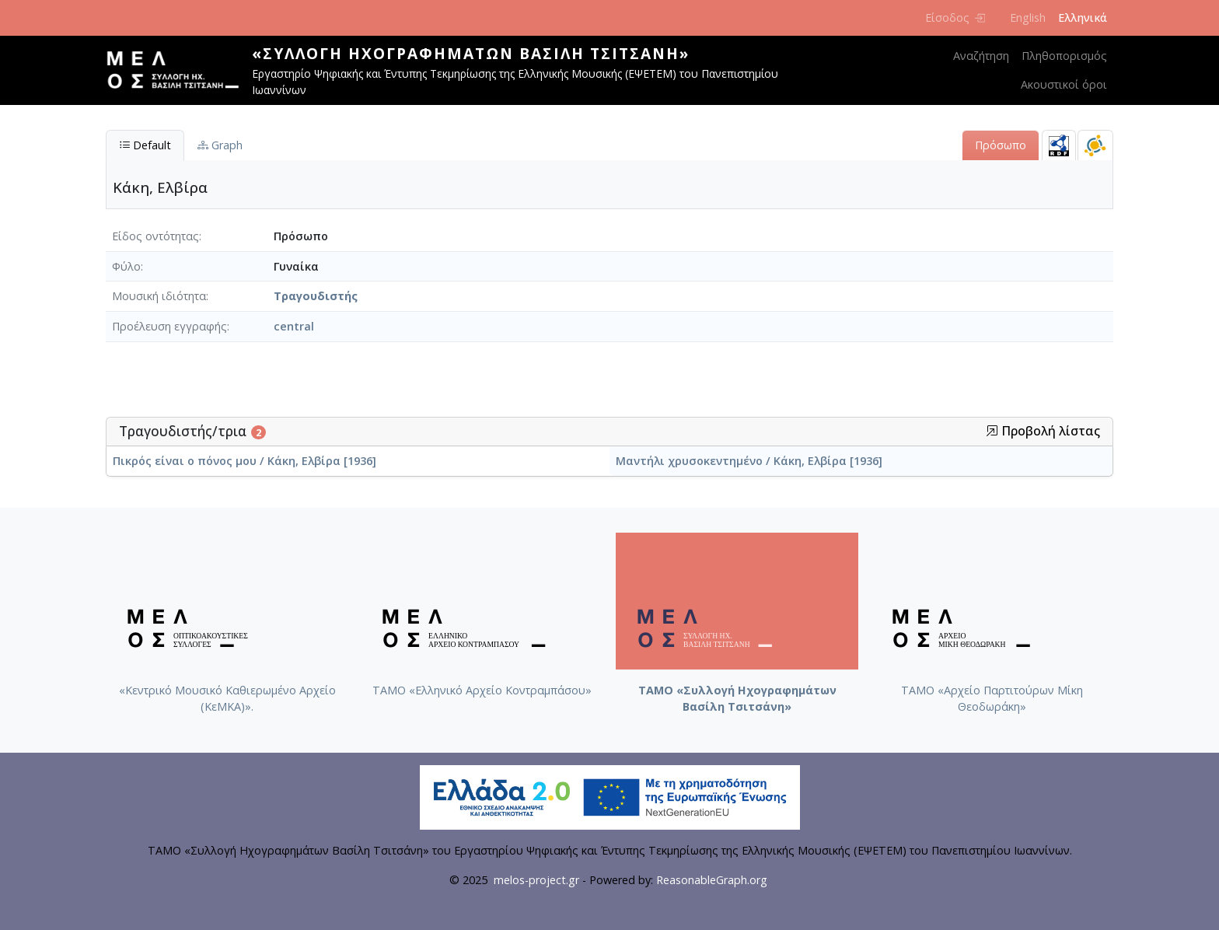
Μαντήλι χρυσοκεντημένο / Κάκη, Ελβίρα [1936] (749, 460)
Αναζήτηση (981, 55)
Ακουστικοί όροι (1064, 84)
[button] (992, 430)
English (1028, 17)
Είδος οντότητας (155, 236)
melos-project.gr (536, 879)
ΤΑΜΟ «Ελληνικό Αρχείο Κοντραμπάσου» (482, 690)
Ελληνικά (1082, 17)
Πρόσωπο (1000, 145)
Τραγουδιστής (316, 295)
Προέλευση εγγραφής (169, 326)
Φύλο (126, 266)
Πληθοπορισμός (1064, 55)
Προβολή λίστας (1043, 431)
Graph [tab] (220, 145)
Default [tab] (145, 145)
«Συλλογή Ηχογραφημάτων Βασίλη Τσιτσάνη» (471, 53)
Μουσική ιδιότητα (159, 295)
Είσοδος (955, 17)
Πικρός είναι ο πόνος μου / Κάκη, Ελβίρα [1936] (244, 460)
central (294, 326)
